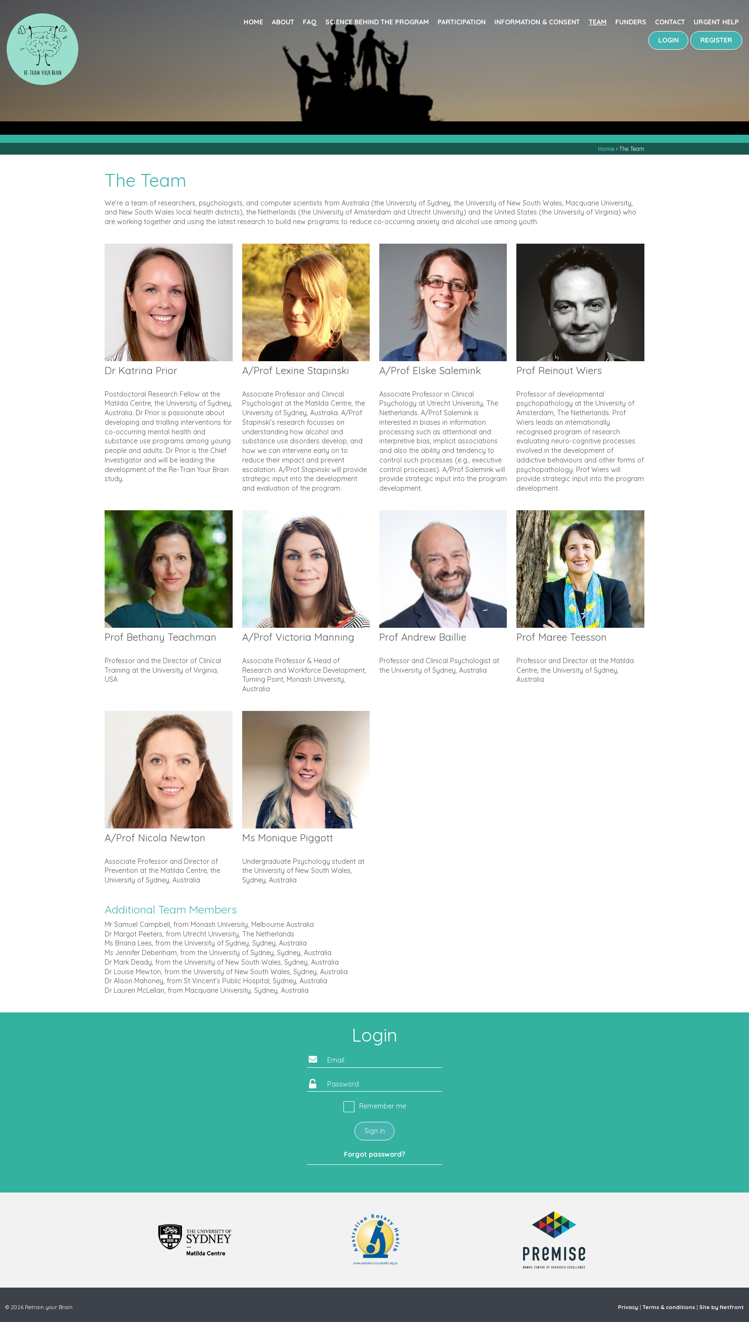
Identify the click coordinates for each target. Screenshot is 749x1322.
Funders (630, 22)
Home (253, 22)
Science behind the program (377, 22)
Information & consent (537, 22)
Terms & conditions (668, 1307)
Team (598, 22)
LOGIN (668, 40)
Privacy (628, 1307)
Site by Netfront (721, 1307)
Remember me (382, 1106)
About (283, 22)
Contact (670, 22)
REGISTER (716, 40)
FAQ (310, 22)
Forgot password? (374, 1154)
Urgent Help (716, 22)
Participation (462, 22)
